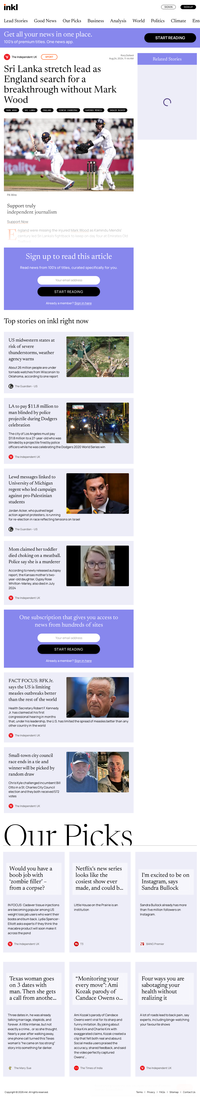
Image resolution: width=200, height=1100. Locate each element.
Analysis (118, 21)
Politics (158, 21)
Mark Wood (11, 110)
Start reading (170, 37)
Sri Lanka (30, 110)
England (47, 110)
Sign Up (188, 7)
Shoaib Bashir (117, 110)
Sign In (168, 7)
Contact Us (189, 1092)
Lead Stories (16, 21)
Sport (49, 57)
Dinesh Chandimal (68, 110)
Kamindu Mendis (94, 110)
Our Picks (72, 21)
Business (96, 21)
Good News (45, 21)
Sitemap (174, 1092)
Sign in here (83, 303)
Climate (178, 21)
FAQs (162, 1092)
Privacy (151, 1092)
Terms (139, 1092)
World (139, 21)
